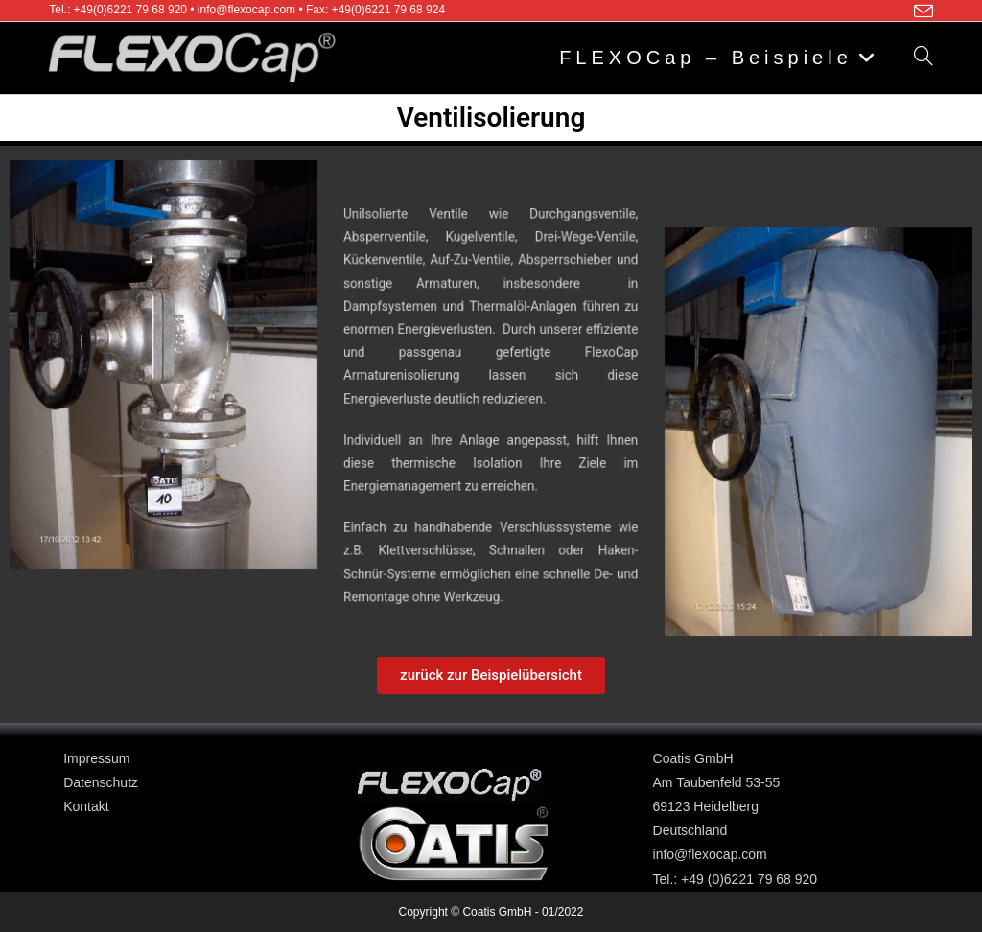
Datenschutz (100, 782)
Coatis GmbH (693, 758)
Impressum (96, 758)
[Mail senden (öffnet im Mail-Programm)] (920, 11)
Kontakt (85, 806)
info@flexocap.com (710, 854)
